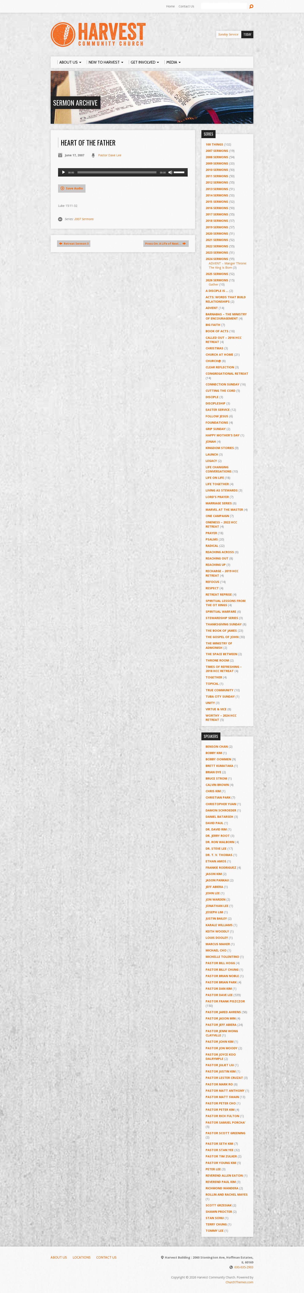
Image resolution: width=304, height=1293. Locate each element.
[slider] (117, 172)
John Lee (213, 893)
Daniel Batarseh (219, 817)
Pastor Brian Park (221, 982)
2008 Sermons (217, 157)
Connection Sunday (222, 384)
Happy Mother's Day (223, 435)
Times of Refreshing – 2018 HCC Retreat (224, 669)
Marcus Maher (218, 944)
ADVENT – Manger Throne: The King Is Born (228, 265)
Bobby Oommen (218, 759)
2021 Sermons (217, 240)
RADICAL (212, 546)
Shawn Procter (219, 1212)
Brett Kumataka (219, 766)
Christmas (214, 348)
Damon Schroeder (221, 810)
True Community (219, 690)
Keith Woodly (217, 931)
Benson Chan (217, 746)
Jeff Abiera (214, 887)
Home (170, 6)
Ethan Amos (216, 861)
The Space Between (221, 654)
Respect (212, 588)
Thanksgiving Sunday (224, 624)
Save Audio (72, 188)
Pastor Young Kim (221, 1163)
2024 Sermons (217, 259)
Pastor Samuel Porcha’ (225, 1122)
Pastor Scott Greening (225, 1133)
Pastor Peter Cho (221, 1103)
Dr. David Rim (216, 829)
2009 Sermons (217, 163)
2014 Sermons (217, 195)
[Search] (224, 6)
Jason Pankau (217, 880)
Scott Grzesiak (219, 1205)
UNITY (210, 703)
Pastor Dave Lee (109, 155)
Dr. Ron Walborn (220, 842)
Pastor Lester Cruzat (224, 1078)
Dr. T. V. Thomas (219, 855)
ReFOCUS (212, 582)
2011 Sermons (217, 176)
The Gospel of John (222, 637)
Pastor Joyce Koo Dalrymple (221, 1056)
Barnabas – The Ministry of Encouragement (226, 316)
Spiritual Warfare (221, 612)
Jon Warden (215, 899)
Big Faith (213, 325)
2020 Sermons (217, 233)
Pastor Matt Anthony (225, 1091)
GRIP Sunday (216, 429)
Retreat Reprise (219, 594)
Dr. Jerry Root (218, 836)
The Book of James (221, 631)
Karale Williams (219, 925)
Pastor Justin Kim (221, 1071)
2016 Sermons (217, 208)
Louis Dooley (217, 938)
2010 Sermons (217, 170)
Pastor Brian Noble (222, 976)
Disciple (212, 397)
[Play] (63, 172)
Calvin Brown (217, 785)
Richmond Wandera (222, 1188)
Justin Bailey (216, 918)
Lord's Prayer (217, 497)
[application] (123, 172)
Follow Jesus (217, 416)
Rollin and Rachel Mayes (227, 1194)
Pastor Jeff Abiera (221, 1025)
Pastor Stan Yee (219, 1150)
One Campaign (217, 516)
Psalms (212, 539)
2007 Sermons (84, 219)
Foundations (217, 423)
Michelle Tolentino (222, 957)
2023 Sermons (217, 252)
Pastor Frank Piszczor (225, 1001)
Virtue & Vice (216, 709)
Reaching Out (217, 558)
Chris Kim (213, 791)
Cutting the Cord (220, 391)
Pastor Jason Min (221, 1018)
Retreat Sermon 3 (73, 243)
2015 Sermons (217, 202)
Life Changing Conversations (219, 469)
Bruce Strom (216, 778)
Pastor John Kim (219, 1042)
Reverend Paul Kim (221, 1182)
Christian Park (218, 797)
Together (214, 677)
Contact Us (186, 6)
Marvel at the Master (224, 510)
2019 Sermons (217, 227)
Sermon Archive (75, 103)
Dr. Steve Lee (216, 849)
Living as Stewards (222, 490)
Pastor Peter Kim (220, 1110)
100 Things (214, 144)
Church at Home (219, 355)
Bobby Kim (214, 753)
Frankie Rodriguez (221, 868)
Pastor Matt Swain (222, 1097)
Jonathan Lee (217, 906)
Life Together (217, 484)
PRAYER (211, 533)
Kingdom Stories (220, 448)
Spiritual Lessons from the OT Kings (226, 603)
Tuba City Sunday (220, 696)
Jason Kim (214, 874)
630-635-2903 (243, 1267)
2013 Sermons (217, 189)
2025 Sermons (217, 274)
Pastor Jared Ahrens (223, 1012)
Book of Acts (217, 331)
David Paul (214, 823)
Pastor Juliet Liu (220, 1065)
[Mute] (170, 172)
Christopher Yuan (221, 804)
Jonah (211, 442)
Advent (212, 308)
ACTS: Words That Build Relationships (226, 299)
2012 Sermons (217, 182)
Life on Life (215, 478)
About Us (59, 1257)
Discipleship (215, 403)
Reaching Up (216, 565)
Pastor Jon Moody (222, 1048)
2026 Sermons (217, 280)
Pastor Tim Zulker (221, 1156)
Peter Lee (213, 1169)
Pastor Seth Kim (219, 1144)
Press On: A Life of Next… (165, 243)
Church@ (213, 361)
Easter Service (218, 410)
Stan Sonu (215, 1218)
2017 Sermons (217, 214)
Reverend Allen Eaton (224, 1175)
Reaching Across (220, 552)
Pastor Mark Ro (219, 1084)
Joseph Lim (214, 912)
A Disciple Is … (217, 291)
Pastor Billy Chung (222, 970)
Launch (212, 454)
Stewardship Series (222, 618)
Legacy (211, 461)
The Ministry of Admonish (219, 645)
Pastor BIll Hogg (220, 963)
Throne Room (217, 660)
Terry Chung (216, 1224)
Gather (213, 284)
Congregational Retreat (227, 374)
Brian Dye (213, 772)
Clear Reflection (220, 367)
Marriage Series (219, 503)
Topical (212, 684)
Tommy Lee (215, 1231)
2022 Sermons (217, 246)
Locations (82, 1257)
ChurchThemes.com (239, 1282)
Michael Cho (216, 950)
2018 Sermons (217, 221)
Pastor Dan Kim (219, 989)
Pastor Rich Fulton (222, 1116)
